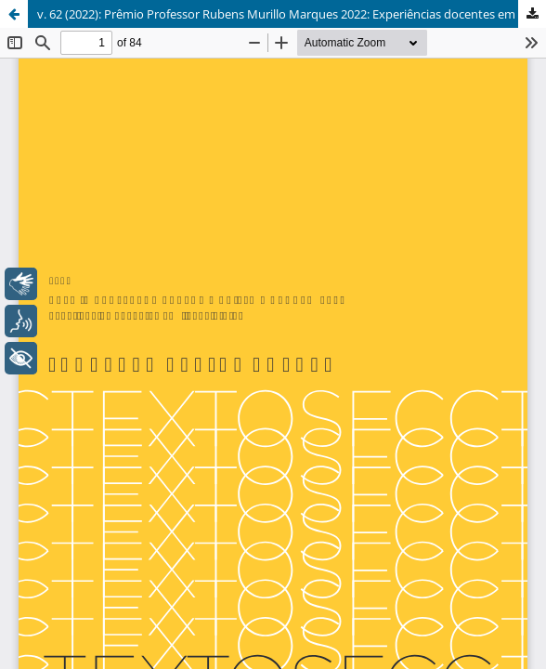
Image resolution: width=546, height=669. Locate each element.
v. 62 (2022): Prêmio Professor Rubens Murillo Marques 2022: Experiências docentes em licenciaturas (291, 14)
